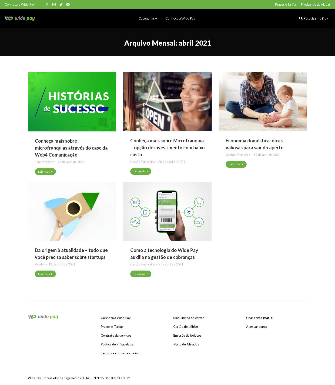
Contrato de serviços (116, 335)
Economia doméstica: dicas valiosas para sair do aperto (255, 144)
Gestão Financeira (142, 162)
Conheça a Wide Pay (116, 318)
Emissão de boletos (187, 335)
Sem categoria (44, 162)
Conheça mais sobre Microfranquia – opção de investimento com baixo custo (167, 147)
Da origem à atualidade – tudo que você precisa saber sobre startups (71, 253)
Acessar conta (256, 326)
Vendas (40, 264)
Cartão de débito (185, 326)
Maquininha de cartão (188, 318)
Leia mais (45, 171)
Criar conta (259, 318)
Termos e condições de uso (121, 353)
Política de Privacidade (117, 344)
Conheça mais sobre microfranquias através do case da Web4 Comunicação (71, 147)
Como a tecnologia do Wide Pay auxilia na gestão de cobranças (164, 253)
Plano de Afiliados (186, 344)
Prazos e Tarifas (112, 326)
